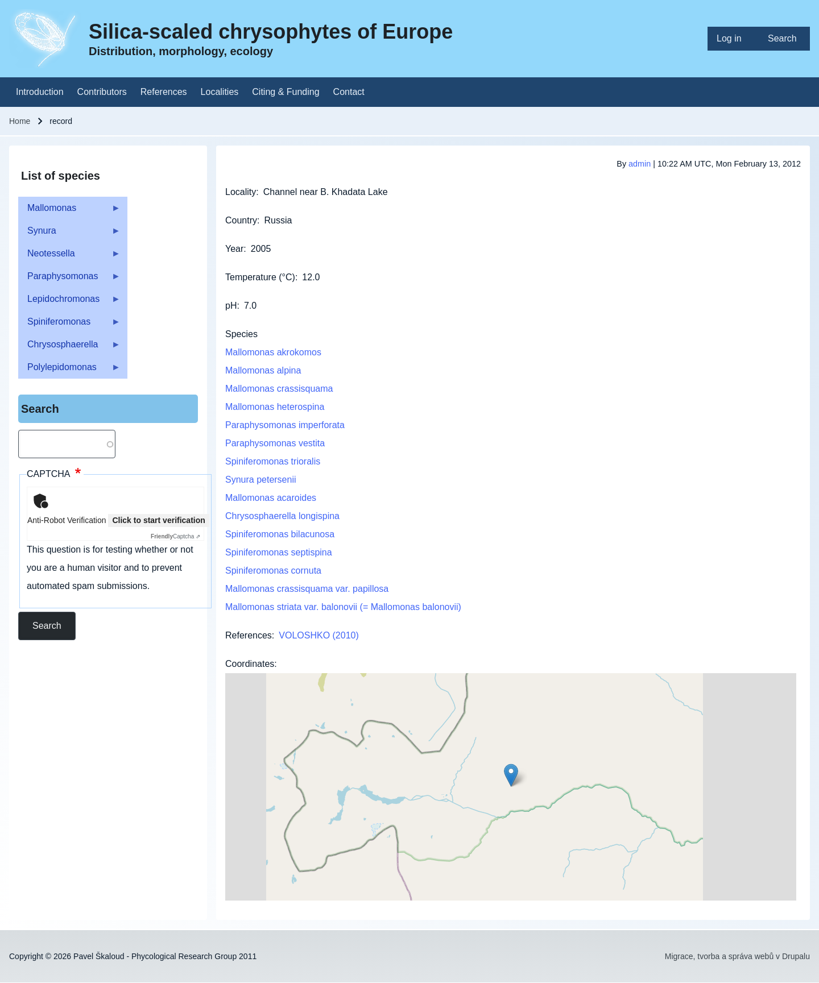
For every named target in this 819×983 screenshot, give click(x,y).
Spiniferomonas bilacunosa (279, 534)
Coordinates (249, 664)
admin (639, 163)
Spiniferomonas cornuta (273, 570)
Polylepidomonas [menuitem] (69, 370)
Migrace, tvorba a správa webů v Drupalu (737, 956)
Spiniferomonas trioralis (272, 461)
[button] (511, 775)
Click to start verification (158, 520)
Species (241, 334)
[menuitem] (733, 39)
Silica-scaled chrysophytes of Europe (271, 31)
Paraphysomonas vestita (275, 443)
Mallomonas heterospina (274, 407)
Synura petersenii (260, 479)
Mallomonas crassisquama (279, 388)
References (248, 635)
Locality (240, 192)
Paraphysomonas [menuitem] (69, 279)
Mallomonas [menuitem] (69, 211)
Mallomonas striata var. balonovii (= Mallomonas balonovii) (343, 607)
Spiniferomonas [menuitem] (69, 325)
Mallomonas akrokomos (273, 352)
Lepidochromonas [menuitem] (69, 302)
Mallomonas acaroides (270, 498)
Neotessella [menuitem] (69, 256)
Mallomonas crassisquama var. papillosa (306, 589)
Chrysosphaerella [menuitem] (69, 347)
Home (19, 121)
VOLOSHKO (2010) (319, 635)
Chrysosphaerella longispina (282, 516)
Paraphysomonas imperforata (285, 425)
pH (231, 305)
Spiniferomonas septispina (278, 552)
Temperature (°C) (260, 277)
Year (234, 249)
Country (241, 220)
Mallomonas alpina (263, 370)
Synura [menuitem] (69, 234)
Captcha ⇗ (175, 536)
